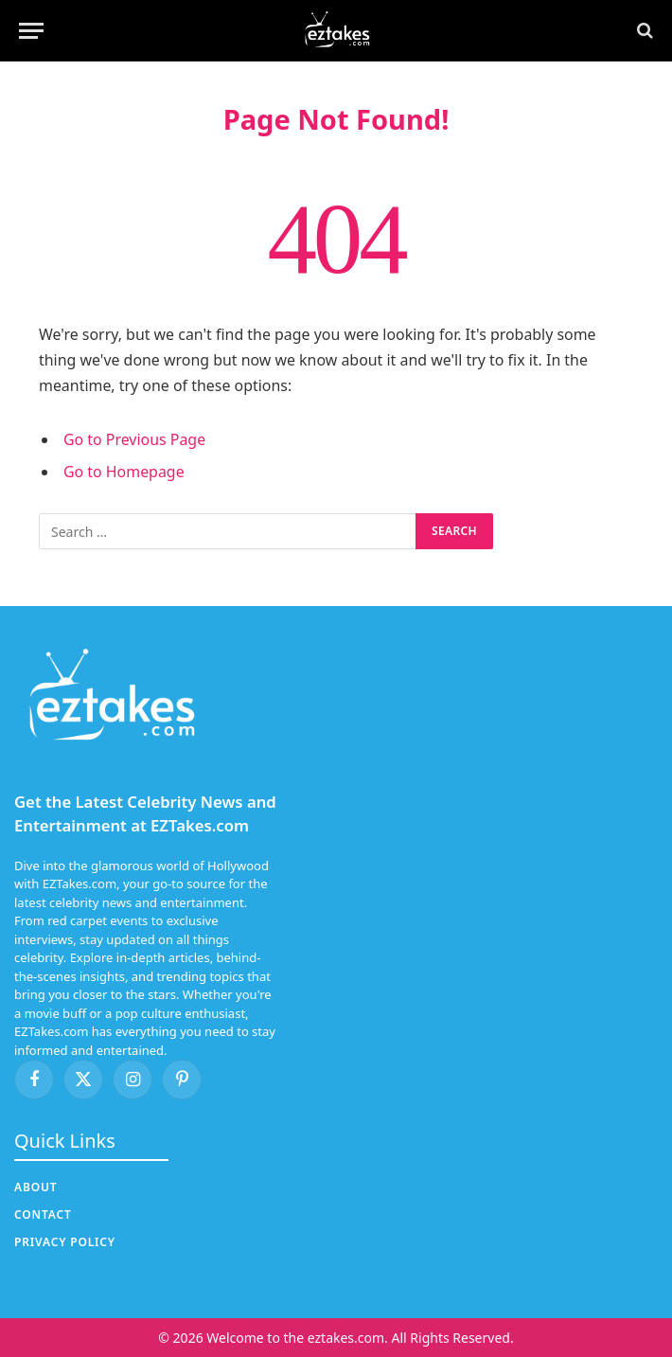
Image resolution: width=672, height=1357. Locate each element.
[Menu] (31, 30)
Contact (43, 1214)
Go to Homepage (124, 471)
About (35, 1187)
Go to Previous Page (134, 439)
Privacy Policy (64, 1242)
